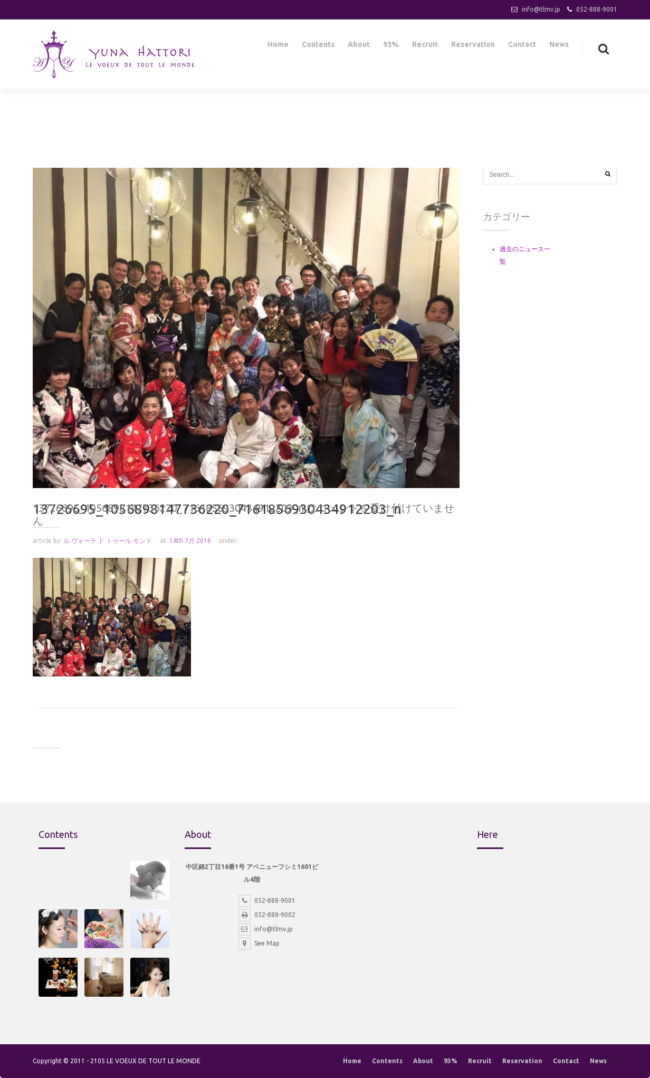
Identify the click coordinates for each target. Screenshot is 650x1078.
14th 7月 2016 (190, 540)
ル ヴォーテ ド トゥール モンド (107, 540)
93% (391, 46)
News (559, 46)
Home (278, 46)
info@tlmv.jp (541, 9)
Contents (318, 46)
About (359, 46)
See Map (259, 943)
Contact (522, 46)
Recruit (425, 46)
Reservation (473, 46)
